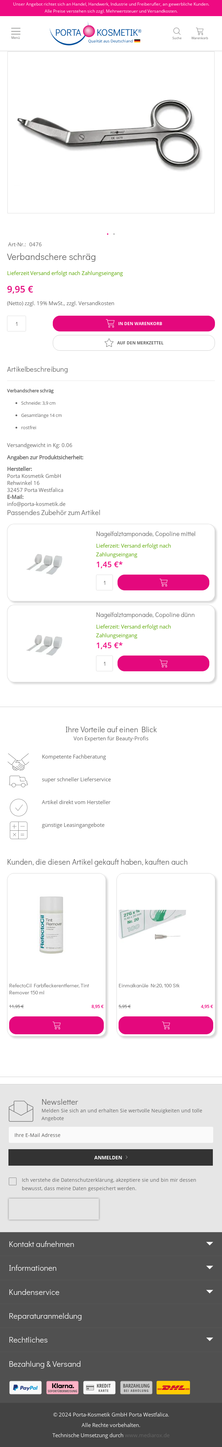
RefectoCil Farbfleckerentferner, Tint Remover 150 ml (49, 989)
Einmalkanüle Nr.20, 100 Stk (149, 985)
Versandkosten (96, 303)
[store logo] (95, 33)
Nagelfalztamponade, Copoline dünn (145, 614)
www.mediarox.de (147, 1435)
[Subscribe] (110, 1157)
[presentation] (54, 1209)
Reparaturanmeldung (45, 1315)
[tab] (111, 1244)
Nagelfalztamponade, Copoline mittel (146, 533)
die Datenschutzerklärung (82, 1180)
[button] (108, 234)
